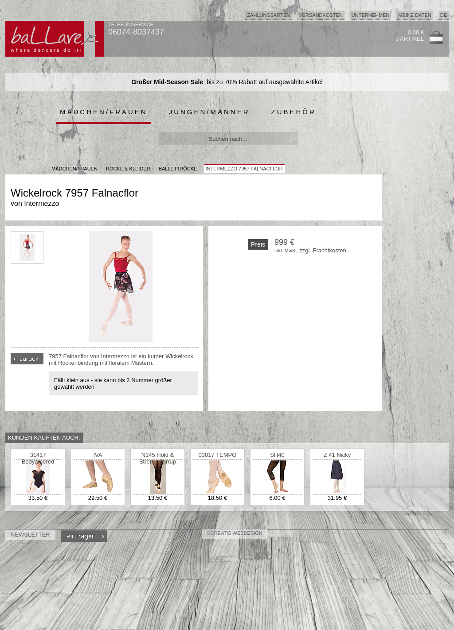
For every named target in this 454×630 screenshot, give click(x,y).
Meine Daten (414, 15)
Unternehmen (371, 15)
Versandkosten (320, 15)
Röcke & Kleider (128, 168)
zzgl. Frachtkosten (322, 250)
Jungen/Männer (209, 112)
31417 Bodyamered (38, 458)
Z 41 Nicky (337, 455)
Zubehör (293, 112)
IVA (98, 455)
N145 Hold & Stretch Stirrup (157, 458)
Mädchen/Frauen (104, 112)
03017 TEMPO (218, 455)
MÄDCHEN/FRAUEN (74, 168)
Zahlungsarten (268, 15)
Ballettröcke (178, 168)
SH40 (277, 455)
